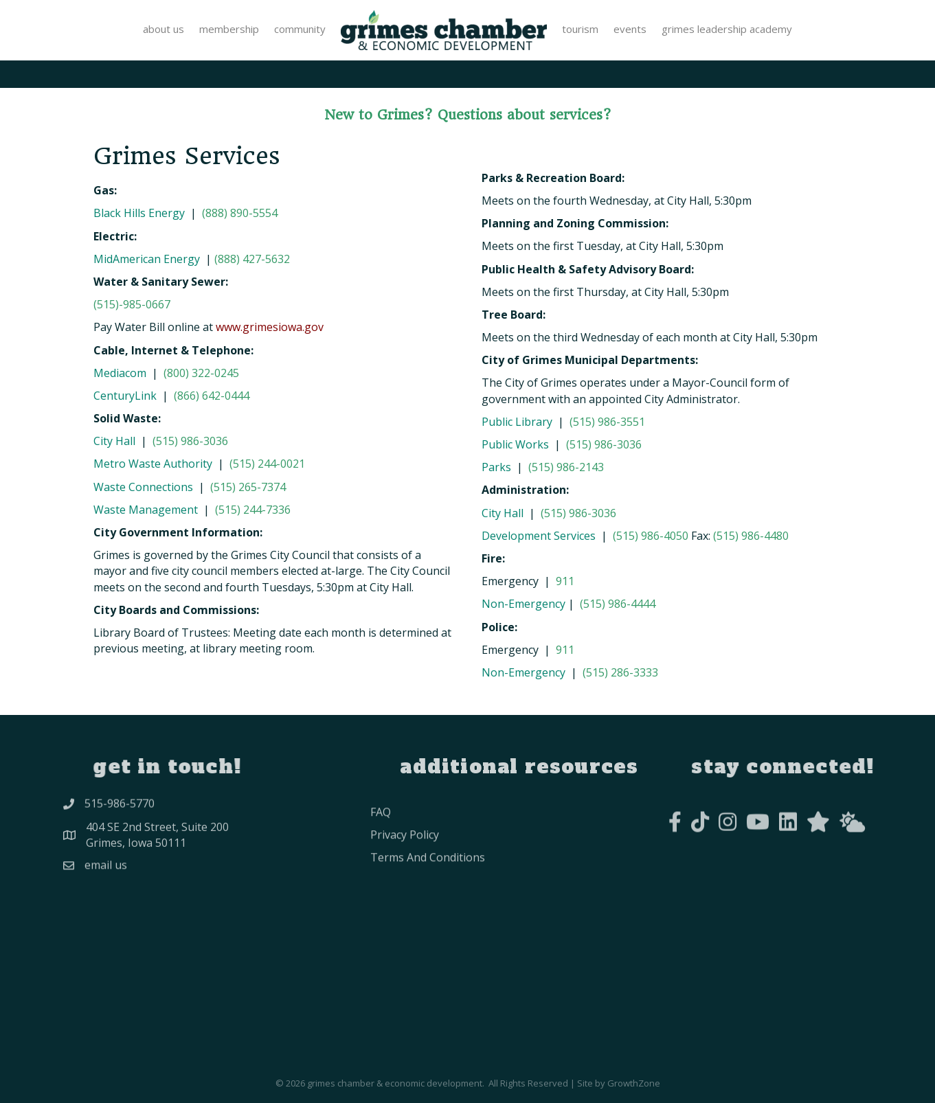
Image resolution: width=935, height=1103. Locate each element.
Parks (496, 467)
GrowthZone (633, 1083)
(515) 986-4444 (617, 603)
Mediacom (119, 372)
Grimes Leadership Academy (727, 29)
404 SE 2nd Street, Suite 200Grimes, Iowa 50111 (157, 842)
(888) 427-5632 (252, 258)
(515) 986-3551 (607, 421)
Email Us (106, 872)
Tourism (580, 29)
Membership (229, 29)
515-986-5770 (120, 808)
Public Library (517, 421)
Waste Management (145, 509)
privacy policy (404, 853)
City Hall (114, 440)
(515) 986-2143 (566, 467)
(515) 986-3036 (190, 440)
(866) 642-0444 (211, 395)
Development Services (539, 535)
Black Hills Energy (139, 212)
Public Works (515, 444)
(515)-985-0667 (131, 304)
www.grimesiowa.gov (270, 326)
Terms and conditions (427, 876)
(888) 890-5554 (240, 212)
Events (629, 29)
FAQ (380, 830)
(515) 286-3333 (620, 672)
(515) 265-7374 (248, 486)
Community (300, 29)
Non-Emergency (523, 603)
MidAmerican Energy (148, 258)
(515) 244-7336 (253, 509)
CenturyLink (125, 395)
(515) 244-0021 (267, 463)
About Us (163, 29)
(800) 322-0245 (201, 372)
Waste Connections (143, 486)
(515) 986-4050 (650, 535)
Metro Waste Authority (152, 463)
